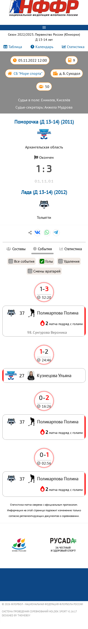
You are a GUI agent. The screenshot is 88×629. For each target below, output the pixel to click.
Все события (21, 261)
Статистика (75, 47)
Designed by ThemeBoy (16, 615)
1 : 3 (44, 168)
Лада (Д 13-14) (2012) (44, 192)
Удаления (69, 261)
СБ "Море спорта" (28, 73)
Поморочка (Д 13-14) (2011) (44, 122)
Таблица (15, 47)
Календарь (44, 47)
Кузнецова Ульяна (54, 375)
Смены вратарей (44, 271)
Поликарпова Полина (57, 478)
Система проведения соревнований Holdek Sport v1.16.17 (39, 611)
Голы (46, 261)
